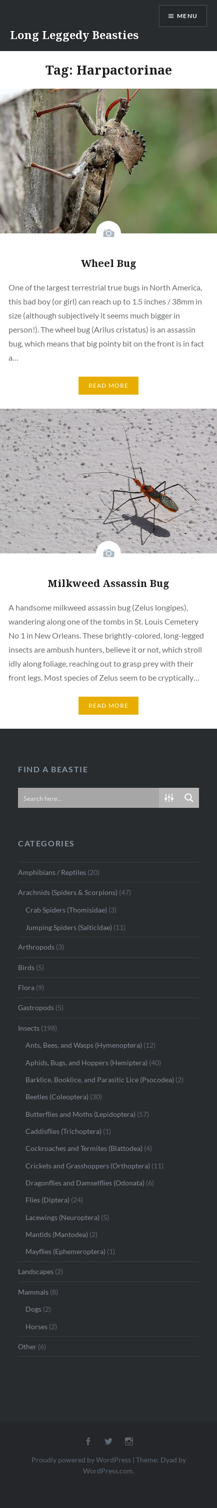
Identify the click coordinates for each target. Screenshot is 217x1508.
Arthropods (36, 947)
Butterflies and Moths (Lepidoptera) (81, 1114)
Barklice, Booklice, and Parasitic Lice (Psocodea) (100, 1079)
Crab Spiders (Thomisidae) (66, 910)
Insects (29, 1028)
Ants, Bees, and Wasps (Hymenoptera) (84, 1045)
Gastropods (36, 1007)
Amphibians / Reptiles (52, 872)
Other (27, 1346)
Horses (37, 1326)
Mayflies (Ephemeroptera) (66, 1251)
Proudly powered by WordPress (81, 1459)
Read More (108, 385)
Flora (26, 987)
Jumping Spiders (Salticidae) (69, 927)
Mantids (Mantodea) (57, 1234)
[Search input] (89, 797)
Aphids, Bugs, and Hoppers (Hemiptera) (87, 1062)
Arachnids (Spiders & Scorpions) (68, 892)
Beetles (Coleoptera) (57, 1096)
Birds (26, 967)
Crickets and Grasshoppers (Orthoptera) (88, 1165)
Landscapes (36, 1271)
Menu (187, 16)
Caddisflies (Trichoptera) (64, 1131)
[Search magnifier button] (189, 798)
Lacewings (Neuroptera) (63, 1217)
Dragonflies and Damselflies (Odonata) (85, 1182)
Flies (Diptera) (48, 1199)
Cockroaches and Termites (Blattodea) (84, 1148)
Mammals (33, 1292)
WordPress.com (108, 1470)
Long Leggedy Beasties (74, 34)
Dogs (34, 1309)
